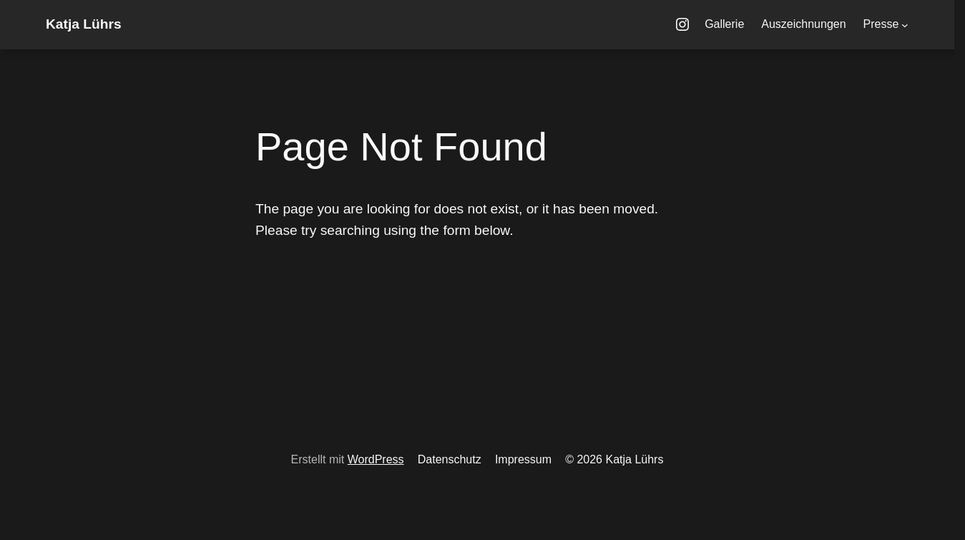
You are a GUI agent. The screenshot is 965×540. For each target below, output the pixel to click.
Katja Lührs (84, 24)
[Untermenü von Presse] (904, 25)
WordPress (376, 459)
